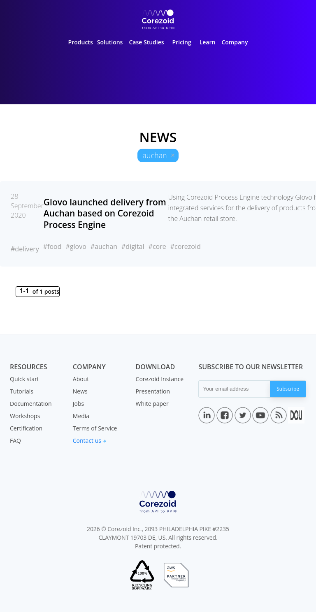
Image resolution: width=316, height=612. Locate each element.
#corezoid (185, 246)
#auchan (104, 246)
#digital (132, 246)
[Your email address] (234, 389)
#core (157, 246)
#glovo (75, 246)
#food (52, 246)
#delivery (25, 248)
